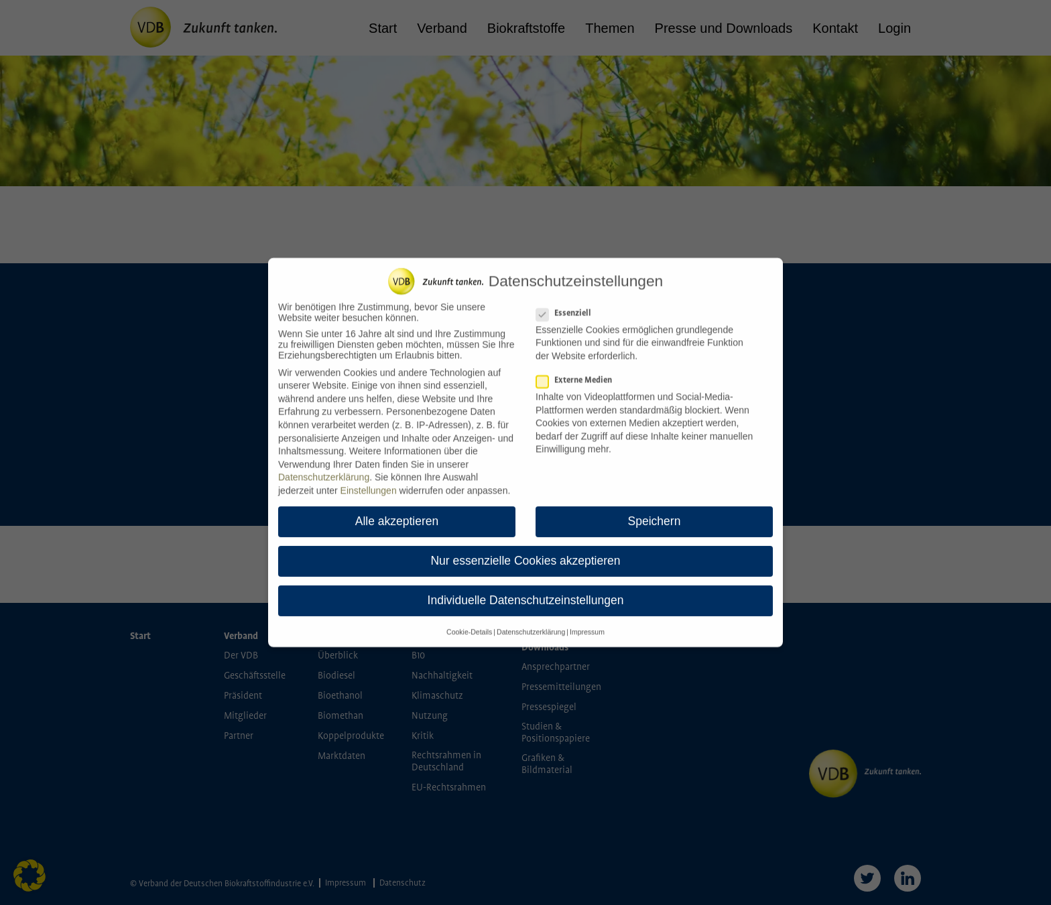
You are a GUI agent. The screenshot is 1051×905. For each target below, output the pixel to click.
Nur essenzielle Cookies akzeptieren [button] (525, 552)
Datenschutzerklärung (323, 469)
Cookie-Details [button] (469, 624)
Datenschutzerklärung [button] (531, 624)
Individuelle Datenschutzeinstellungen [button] (526, 593)
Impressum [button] (587, 624)
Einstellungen (369, 482)
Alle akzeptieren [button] (397, 513)
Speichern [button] (654, 513)
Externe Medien (578, 372)
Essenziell (568, 305)
